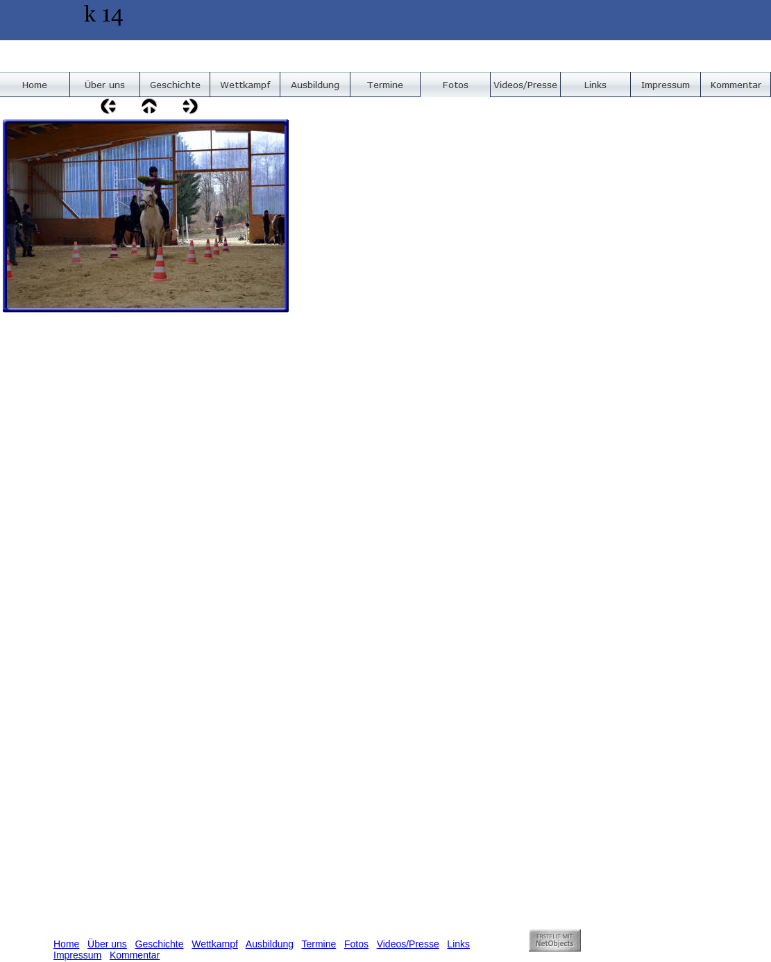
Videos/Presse (408, 944)
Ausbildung (270, 944)
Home (66, 944)
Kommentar (135, 955)
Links (458, 944)
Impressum (77, 955)
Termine (319, 944)
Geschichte (159, 944)
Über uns (107, 944)
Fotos (356, 944)
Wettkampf (215, 944)
